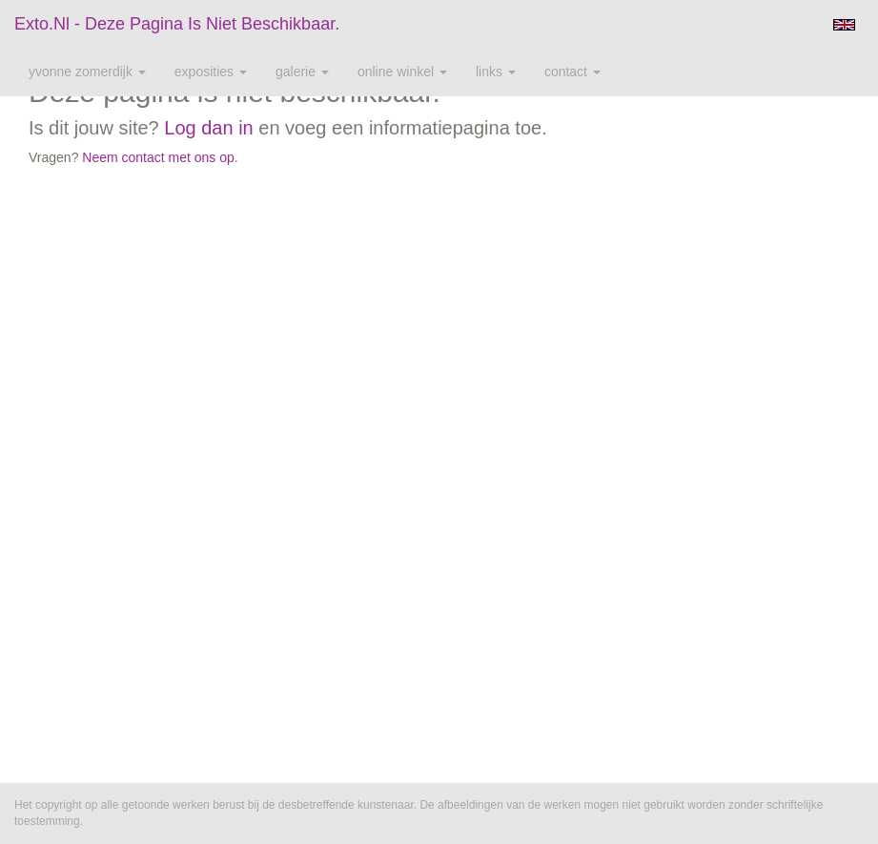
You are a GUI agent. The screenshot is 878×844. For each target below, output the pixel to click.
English (844, 25)
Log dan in (208, 127)
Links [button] (496, 71)
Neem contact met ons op (158, 157)
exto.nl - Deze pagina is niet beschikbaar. (176, 23)
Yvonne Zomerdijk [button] (87, 71)
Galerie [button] (302, 71)
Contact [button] (572, 71)
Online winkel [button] (402, 71)
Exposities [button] (210, 71)
